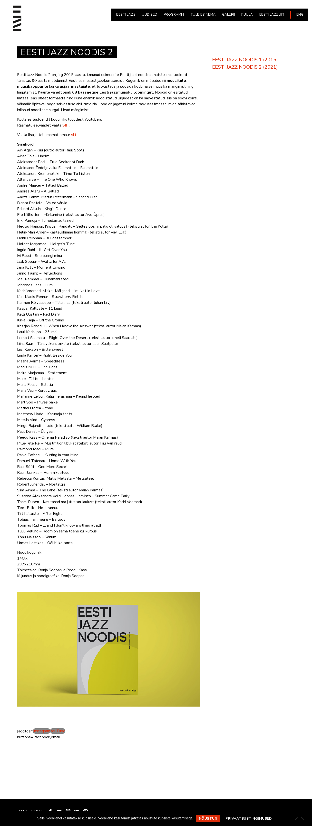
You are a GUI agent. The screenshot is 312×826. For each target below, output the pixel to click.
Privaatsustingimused (248, 818)
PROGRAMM (174, 14)
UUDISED (149, 14)
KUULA (247, 14)
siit (73, 135)
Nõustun (208, 818)
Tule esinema (203, 14)
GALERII (228, 14)
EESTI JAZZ (126, 14)
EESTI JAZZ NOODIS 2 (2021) (245, 67)
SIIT (65, 125)
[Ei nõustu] (302, 818)
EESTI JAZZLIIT (272, 14)
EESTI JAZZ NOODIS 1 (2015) (245, 59)
